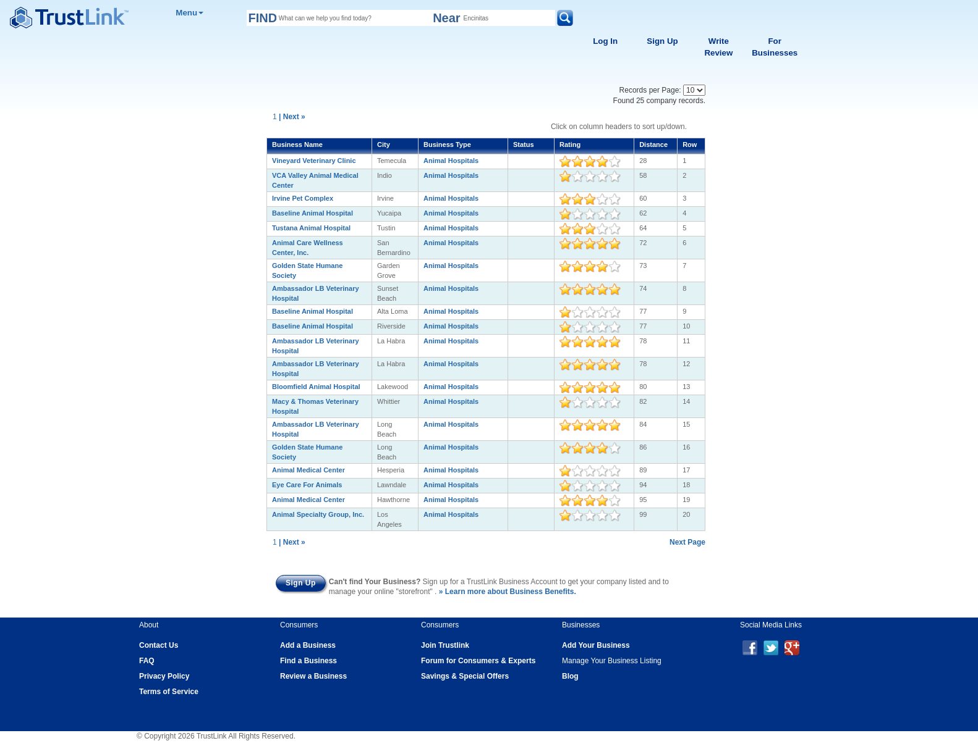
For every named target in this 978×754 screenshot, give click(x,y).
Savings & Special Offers (465, 676)
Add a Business (308, 645)
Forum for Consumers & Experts (478, 660)
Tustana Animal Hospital (311, 228)
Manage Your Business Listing (611, 660)
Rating (569, 144)
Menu (189, 12)
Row (689, 144)
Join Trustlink (445, 645)
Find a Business (308, 660)
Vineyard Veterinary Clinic (314, 160)
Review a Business (313, 676)
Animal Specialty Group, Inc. (318, 514)
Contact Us (158, 645)
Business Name (297, 144)
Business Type (447, 144)
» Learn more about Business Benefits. (507, 591)
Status (523, 144)
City (383, 144)
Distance (653, 144)
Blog (570, 676)
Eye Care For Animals (307, 484)
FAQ (147, 660)
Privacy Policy (164, 676)
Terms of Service (168, 691)
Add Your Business (596, 645)
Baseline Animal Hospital (312, 213)
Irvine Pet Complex (302, 198)
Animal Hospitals (450, 160)
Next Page (687, 542)
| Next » (292, 116)
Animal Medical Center (308, 470)
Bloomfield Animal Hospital (316, 386)
